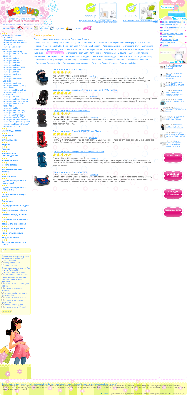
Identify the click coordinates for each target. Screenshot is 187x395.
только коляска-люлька (13, 272)
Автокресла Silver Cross (15, 112)
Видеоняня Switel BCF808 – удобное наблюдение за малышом (175, 84)
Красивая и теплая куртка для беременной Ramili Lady (174, 126)
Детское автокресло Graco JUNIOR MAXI (71, 110)
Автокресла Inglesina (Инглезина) (12, 93)
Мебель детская (9, 165)
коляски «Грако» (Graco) (14, 298)
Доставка (60, 28)
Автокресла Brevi (12, 63)
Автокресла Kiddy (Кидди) (16, 99)
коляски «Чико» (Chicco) (14, 307)
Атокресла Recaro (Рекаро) (16, 124)
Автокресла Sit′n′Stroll (14, 115)
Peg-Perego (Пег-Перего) (15, 42)
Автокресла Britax (12, 65)
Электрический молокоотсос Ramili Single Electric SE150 (140, 21)
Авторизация (167, 7)
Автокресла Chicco (12, 69)
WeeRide (8, 44)
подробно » (93, 76)
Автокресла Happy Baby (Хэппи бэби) (84, 53)
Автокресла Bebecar (13, 58)
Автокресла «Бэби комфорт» (123, 42)
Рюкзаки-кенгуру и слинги (14, 215)
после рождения (10, 265)
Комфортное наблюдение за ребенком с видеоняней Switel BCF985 (175, 134)
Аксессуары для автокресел (17, 122)
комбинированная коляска (15, 275)
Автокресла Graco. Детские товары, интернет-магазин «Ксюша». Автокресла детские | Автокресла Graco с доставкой (75, 384)
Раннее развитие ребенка (14, 210)
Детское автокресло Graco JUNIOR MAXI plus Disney (77, 131)
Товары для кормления (13, 228)
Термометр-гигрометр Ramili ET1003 (175, 100)
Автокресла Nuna (12, 108)
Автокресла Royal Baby (14, 110)
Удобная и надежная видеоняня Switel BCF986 (176, 109)
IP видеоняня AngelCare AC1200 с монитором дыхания (175, 117)
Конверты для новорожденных (10, 154)
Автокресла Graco (79, 39)
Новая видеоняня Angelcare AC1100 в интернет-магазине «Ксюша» (173, 143)
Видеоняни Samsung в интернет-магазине (174, 66)
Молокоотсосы (9, 176)
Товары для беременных (14, 224)
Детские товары (8, 28)
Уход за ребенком (10, 237)
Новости (28, 28)
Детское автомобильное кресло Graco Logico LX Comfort (78, 152)
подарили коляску (11, 263)
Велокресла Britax (12, 126)
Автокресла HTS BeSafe (15, 90)
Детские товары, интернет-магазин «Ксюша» (17, 384)
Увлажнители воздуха (12, 233)
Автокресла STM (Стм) (14, 117)
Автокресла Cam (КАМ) (14, 67)
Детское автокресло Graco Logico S (69, 69)
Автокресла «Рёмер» (13, 51)
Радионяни (7, 201)
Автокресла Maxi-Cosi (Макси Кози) (13, 104)
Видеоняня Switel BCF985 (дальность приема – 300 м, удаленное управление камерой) (98, 21)
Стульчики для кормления (15, 219)
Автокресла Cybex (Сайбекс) (118, 49)
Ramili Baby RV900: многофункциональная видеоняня (174, 76)
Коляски (6, 149)
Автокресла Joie (11, 97)
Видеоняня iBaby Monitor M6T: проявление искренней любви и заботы (174, 93)
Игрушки (6, 144)
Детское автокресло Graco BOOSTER (70, 172)
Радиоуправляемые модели (15, 206)
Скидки (78, 28)
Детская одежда (9, 140)
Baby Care (8, 38)
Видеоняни (7, 135)
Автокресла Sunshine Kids (16, 119)
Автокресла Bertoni (13, 60)
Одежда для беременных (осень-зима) (14, 188)
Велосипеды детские (12, 131)
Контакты (44, 28)
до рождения (9, 260)
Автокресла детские (12, 35)
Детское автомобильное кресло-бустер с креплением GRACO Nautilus (85, 90)
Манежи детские (10, 160)
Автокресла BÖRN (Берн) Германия (61, 46)
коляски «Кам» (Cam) (12, 305)
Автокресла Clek (11, 72)
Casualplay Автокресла (14, 40)
